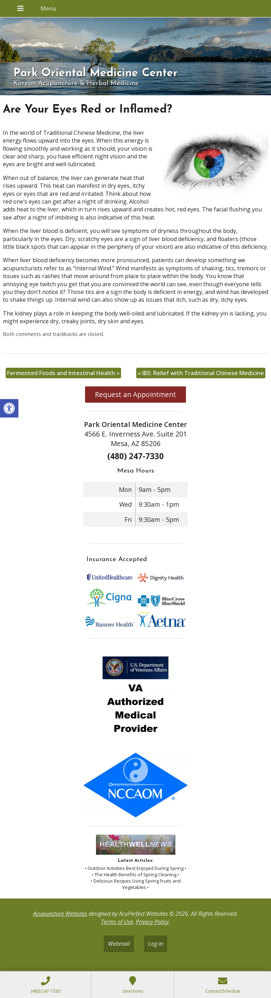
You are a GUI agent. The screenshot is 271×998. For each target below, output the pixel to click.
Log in (155, 944)
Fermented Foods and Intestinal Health (63, 373)
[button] (9, 408)
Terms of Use (117, 922)
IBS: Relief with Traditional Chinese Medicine (201, 373)
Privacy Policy (152, 922)
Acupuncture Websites (60, 914)
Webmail (119, 944)
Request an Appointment (135, 394)
